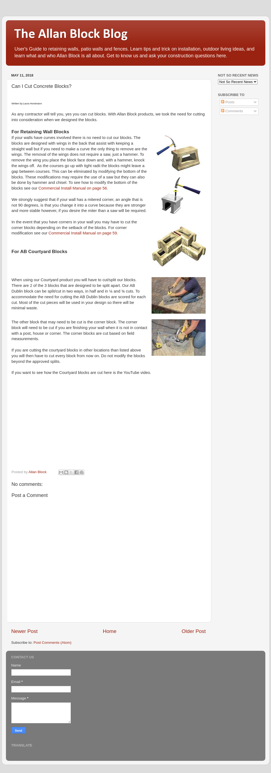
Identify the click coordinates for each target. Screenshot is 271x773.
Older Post (194, 631)
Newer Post (24, 631)
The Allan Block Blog (71, 34)
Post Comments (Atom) (52, 643)
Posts (228, 102)
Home (109, 631)
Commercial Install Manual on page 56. (73, 188)
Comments (232, 111)
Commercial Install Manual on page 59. (83, 233)
